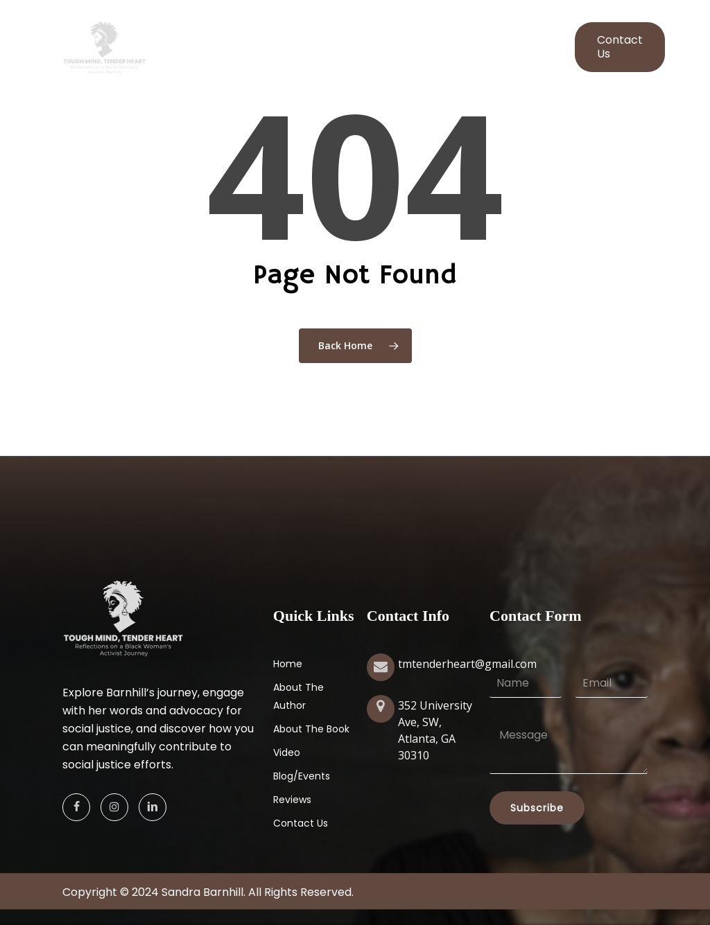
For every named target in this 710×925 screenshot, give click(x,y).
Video (286, 752)
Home (287, 664)
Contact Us (300, 823)
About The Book (311, 729)
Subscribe (537, 808)
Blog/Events (301, 776)
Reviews (292, 800)
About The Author (298, 696)
